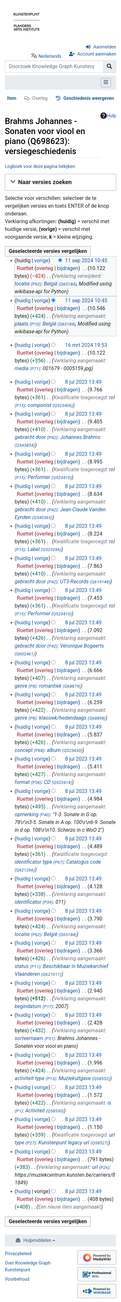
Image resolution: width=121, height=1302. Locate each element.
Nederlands (49, 56)
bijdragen (67, 268)
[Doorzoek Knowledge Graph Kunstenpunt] (54, 66)
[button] (60, 182)
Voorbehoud (17, 1279)
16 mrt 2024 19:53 (86, 345)
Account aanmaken (96, 54)
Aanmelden (104, 46)
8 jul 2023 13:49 (83, 382)
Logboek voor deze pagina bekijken (40, 166)
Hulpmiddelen (37, 1240)
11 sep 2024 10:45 (86, 260)
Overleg (39, 98)
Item (11, 98)
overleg (44, 268)
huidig (23, 300)
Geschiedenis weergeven (89, 98)
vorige (41, 260)
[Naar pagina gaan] (109, 66)
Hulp (108, 115)
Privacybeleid (18, 1253)
